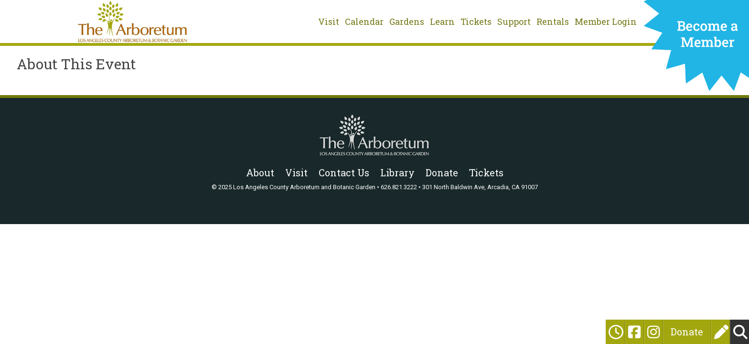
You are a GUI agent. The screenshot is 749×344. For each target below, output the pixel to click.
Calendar (364, 21)
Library (397, 172)
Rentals (552, 21)
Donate (687, 331)
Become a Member (696, 48)
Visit (328, 21)
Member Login (606, 21)
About (260, 172)
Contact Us (344, 172)
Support (514, 21)
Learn (442, 21)
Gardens (406, 21)
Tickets (476, 21)
